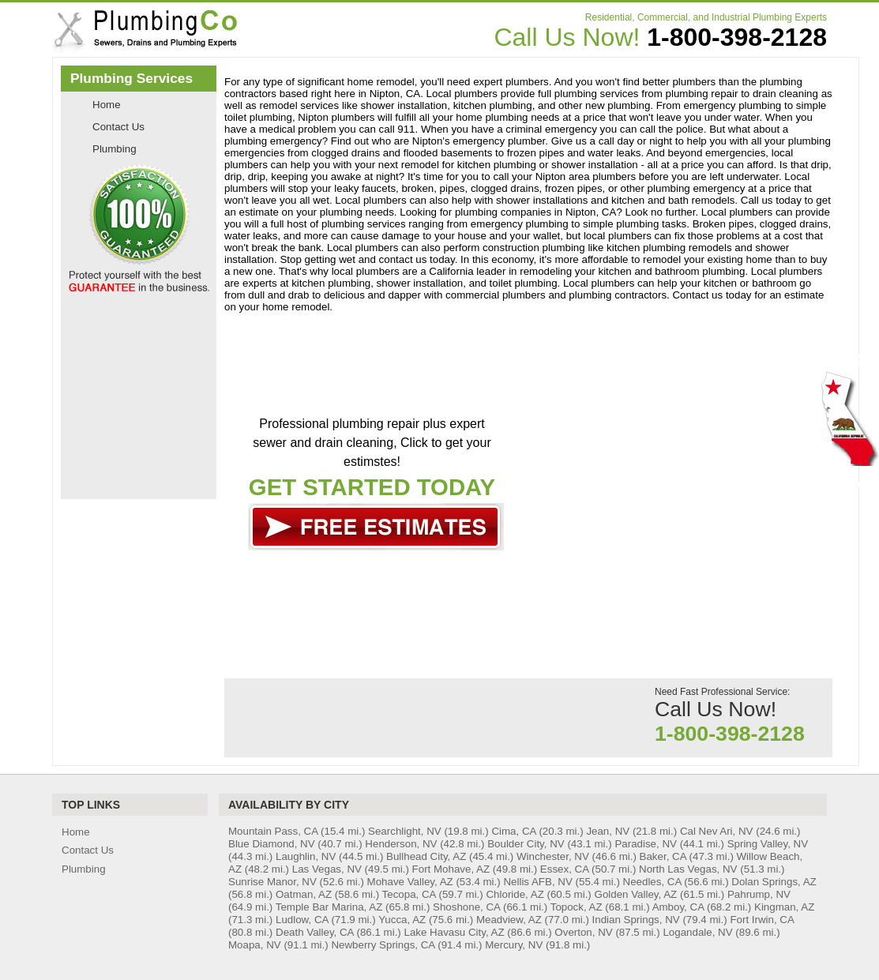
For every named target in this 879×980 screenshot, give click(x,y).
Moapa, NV (254, 945)
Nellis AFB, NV (537, 882)
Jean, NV (607, 831)
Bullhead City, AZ (426, 856)
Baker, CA (663, 856)
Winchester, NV (553, 856)
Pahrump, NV (759, 894)
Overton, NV (583, 932)
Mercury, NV (514, 945)
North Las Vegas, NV (688, 869)
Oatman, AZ (304, 894)
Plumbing (114, 149)
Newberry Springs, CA (382, 945)
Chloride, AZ (514, 894)
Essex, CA (564, 869)
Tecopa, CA (409, 894)
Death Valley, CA (315, 932)
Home (106, 105)
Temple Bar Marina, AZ (329, 907)
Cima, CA (513, 831)
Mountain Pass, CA (272, 831)
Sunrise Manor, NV (272, 882)
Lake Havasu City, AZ (454, 932)
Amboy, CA (678, 907)
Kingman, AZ (784, 907)
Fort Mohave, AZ (451, 869)
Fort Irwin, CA (762, 920)
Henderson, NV (401, 844)
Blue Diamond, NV (271, 844)
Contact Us (118, 127)
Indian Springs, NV (636, 920)
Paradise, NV (645, 844)
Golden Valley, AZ (636, 894)
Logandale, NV (697, 932)
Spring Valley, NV (767, 844)
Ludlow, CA (302, 920)
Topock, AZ (576, 907)
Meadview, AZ (509, 920)
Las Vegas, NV (327, 869)
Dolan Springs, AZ (773, 882)
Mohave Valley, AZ (410, 882)
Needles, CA (652, 882)
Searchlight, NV (404, 831)
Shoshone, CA (466, 907)
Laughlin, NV (306, 856)
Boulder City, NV (526, 844)
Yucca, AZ (402, 920)
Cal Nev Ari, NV (716, 831)
